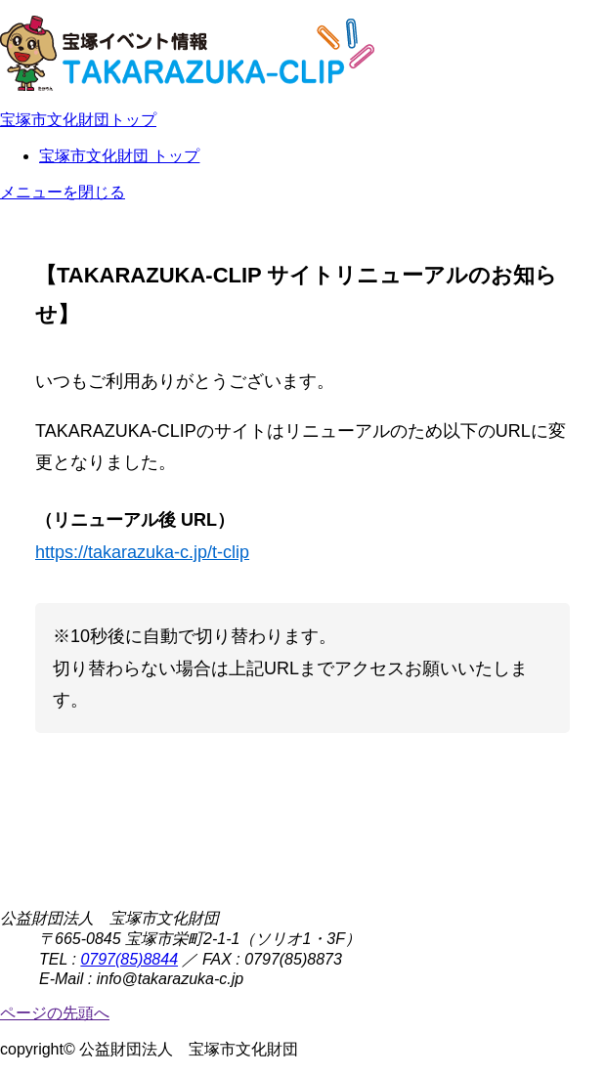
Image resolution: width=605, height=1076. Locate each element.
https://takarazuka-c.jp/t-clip (142, 552)
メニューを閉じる (62, 192)
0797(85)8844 (129, 959)
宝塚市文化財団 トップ (119, 156)
